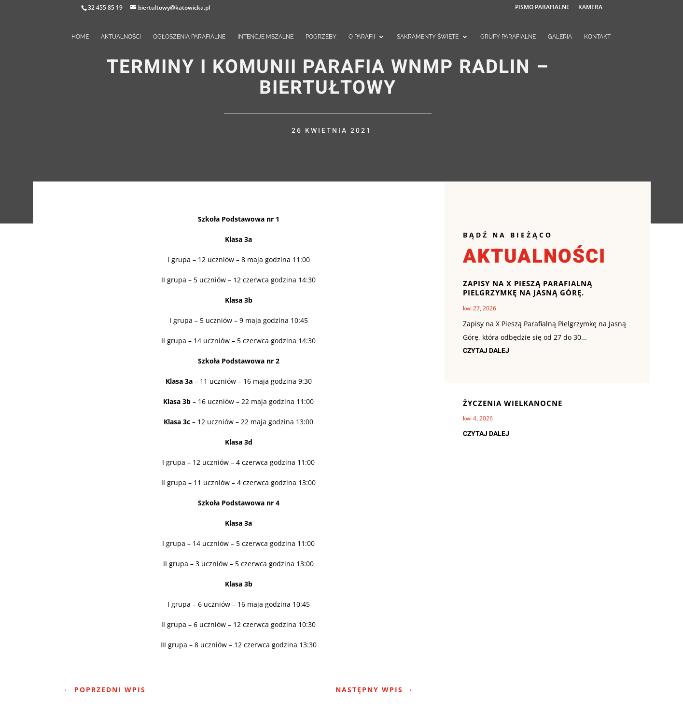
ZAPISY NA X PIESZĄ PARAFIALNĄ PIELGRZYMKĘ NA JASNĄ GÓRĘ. (527, 288)
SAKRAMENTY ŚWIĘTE (428, 36)
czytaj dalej (486, 351)
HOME (80, 36)
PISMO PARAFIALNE (542, 7)
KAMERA (590, 7)
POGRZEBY (321, 36)
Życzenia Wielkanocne (512, 403)
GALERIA (560, 36)
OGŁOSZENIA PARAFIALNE (189, 36)
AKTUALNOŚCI (121, 36)
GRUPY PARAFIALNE (508, 36)
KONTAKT (597, 36)
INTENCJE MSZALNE (265, 36)
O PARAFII (361, 36)
